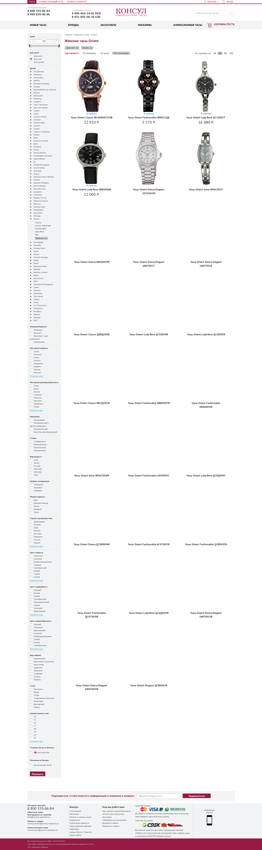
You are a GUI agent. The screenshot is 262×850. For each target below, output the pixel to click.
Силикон (36, 394)
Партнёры (74, 829)
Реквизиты (75, 820)
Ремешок (36, 329)
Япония (35, 524)
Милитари (36, 701)
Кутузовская (39, 752)
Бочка (34, 506)
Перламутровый (39, 602)
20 (33, 734)
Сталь (34, 351)
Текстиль (36, 400)
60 (220, 53)
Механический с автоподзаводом (39, 424)
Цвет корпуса (36, 552)
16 (33, 722)
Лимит (35, 707)
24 (214, 53)
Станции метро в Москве (42, 747)
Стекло (33, 438)
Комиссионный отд (51, 1)
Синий (35, 576)
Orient (94, 34)
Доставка (107, 817)
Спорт (34, 695)
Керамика (36, 363)
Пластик (35, 354)
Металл (35, 372)
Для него (38, 56)
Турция (35, 542)
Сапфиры (36, 673)
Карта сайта (75, 835)
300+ (34, 475)
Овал (34, 512)
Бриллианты (37, 658)
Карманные (37, 342)
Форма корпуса (37, 496)
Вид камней (35, 655)
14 (33, 716)
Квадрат (36, 509)
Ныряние (36, 487)
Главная (69, 34)
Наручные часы (81, 34)
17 (33, 725)
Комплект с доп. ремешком (39, 337)
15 (33, 719)
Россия (35, 539)
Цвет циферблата (38, 586)
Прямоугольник (39, 503)
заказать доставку (154, 830)
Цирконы (36, 667)
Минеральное (38, 444)
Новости (88, 832)
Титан (34, 357)
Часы (32, 1)
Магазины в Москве (39, 760)
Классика (36, 689)
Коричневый (37, 611)
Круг (34, 500)
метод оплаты (162, 816)
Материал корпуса (39, 348)
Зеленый (36, 608)
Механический (38, 429)
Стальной (36, 555)
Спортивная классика (42, 698)
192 (231, 53)
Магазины (74, 814)
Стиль (32, 686)
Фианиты (36, 670)
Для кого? (34, 52)
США (34, 527)
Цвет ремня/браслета (40, 621)
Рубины (35, 679)
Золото (35, 360)
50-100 (35, 466)
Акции (72, 832)
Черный (35, 564)
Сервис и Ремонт (77, 1)
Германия (36, 536)
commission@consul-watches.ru (42, 830)
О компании (75, 811)
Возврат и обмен (110, 823)
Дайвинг (36, 490)
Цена (32, 36)
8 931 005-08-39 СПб (86, 17)
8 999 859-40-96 (38, 14)
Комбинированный (40, 561)
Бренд (33, 68)
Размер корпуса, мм (39, 713)
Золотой (36, 558)
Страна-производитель (41, 518)
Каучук (35, 391)
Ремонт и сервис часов (80, 817)
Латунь (35, 369)
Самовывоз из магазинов (114, 820)
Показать (37, 774)
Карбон (35, 366)
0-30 (34, 460)
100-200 (35, 469)
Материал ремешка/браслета (44, 382)
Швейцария (37, 521)
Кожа (34, 388)
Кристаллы (37, 664)
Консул (131, 13)
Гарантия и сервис (111, 826)
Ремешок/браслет (38, 326)
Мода (34, 692)
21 (33, 737)
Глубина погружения (39, 481)
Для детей (37, 62)
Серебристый (38, 567)
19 (33, 731)
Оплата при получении (113, 814)
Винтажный (37, 704)
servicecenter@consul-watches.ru (43, 823)
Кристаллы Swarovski (42, 661)
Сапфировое (38, 441)
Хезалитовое (38, 450)
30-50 (34, 463)
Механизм (34, 416)
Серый (35, 573)
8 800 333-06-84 (38, 11)
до (44, 41)
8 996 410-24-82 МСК (86, 13)
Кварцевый (37, 419)
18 (33, 728)
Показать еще (36, 376)
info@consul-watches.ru (38, 817)
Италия (35, 530)
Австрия (35, 533)
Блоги (80, 832)
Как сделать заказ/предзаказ (116, 811)
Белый (35, 570)
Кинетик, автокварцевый (43, 432)
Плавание (36, 484)
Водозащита (36, 456)
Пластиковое (38, 447)
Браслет (35, 332)
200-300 (35, 472)
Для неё (36, 59)
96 (225, 53)
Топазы (35, 676)
